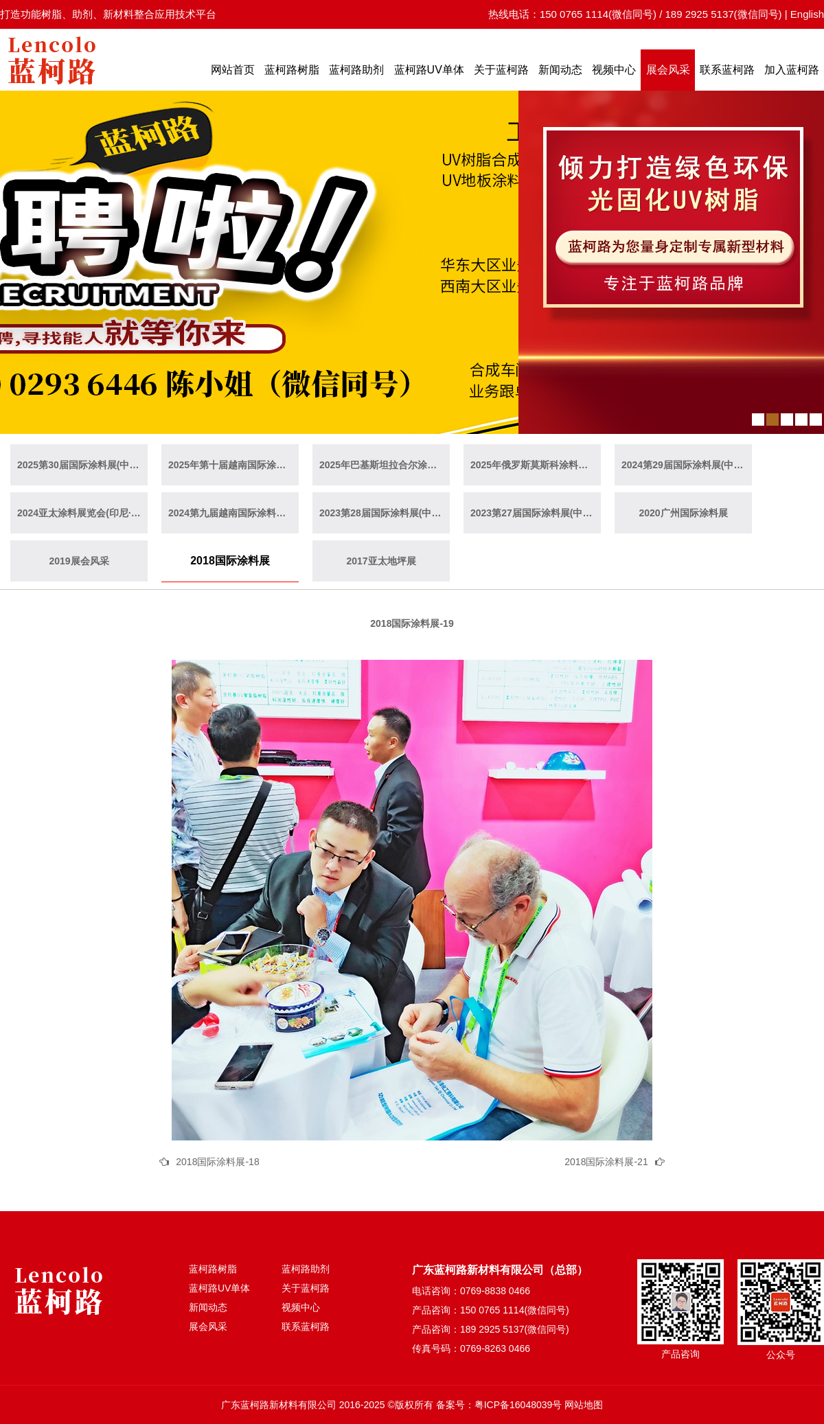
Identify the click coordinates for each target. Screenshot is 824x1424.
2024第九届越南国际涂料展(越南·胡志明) (233, 512)
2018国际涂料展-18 (217, 1161)
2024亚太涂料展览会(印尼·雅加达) (82, 512)
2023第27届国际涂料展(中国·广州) (535, 512)
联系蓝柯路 (727, 70)
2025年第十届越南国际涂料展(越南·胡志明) (233, 464)
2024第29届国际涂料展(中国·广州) (686, 464)
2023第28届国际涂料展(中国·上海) (384, 512)
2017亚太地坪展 (380, 560)
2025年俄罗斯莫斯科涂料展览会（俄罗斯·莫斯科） (535, 464)
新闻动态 (560, 70)
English (807, 14)
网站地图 (583, 1404)
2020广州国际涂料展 (683, 512)
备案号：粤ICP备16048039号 (499, 1404)
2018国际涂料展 (230, 560)
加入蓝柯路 (791, 70)
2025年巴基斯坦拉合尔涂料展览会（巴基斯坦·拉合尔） (384, 464)
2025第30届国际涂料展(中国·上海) (82, 464)
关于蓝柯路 (501, 70)
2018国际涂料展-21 (606, 1161)
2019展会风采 (78, 560)
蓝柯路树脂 (291, 70)
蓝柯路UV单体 (429, 70)
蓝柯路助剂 (356, 70)
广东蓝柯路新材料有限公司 (278, 1404)
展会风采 (668, 70)
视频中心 (614, 70)
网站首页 (233, 70)
